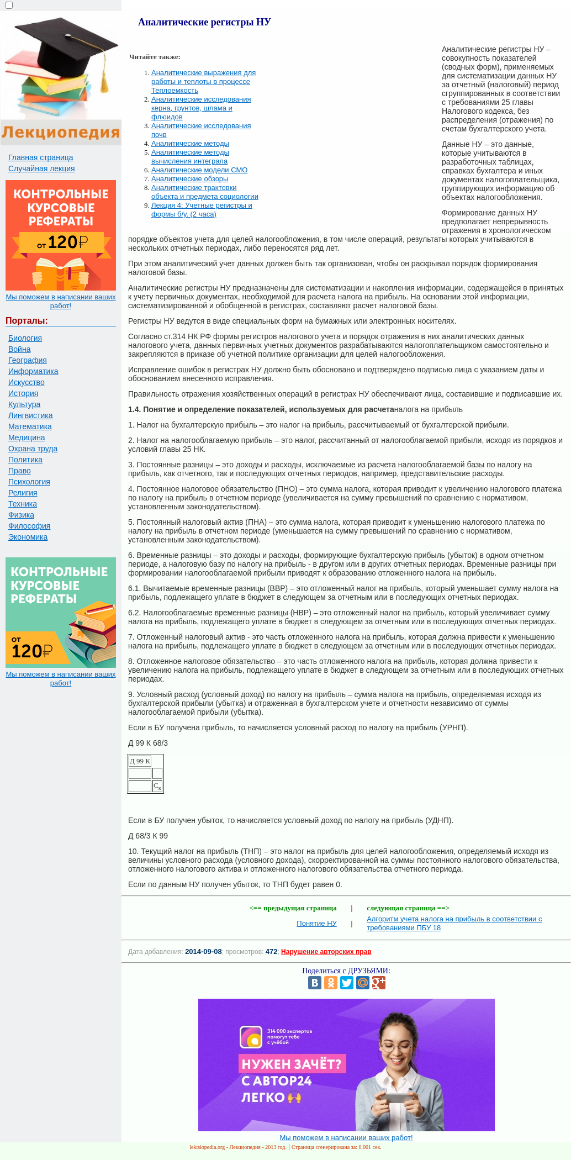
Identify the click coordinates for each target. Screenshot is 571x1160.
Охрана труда (32, 448)
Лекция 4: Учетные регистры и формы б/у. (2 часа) (201, 209)
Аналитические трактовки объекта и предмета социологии (204, 192)
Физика (21, 514)
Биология (25, 338)
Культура (24, 404)
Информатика (33, 371)
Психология (29, 481)
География (27, 360)
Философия (29, 525)
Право (19, 470)
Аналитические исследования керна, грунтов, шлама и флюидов (201, 108)
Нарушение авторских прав (326, 952)
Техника (22, 503)
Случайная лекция (41, 168)
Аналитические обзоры (189, 179)
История (23, 393)
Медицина (26, 437)
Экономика (27, 536)
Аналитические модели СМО (199, 170)
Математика (30, 426)
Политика (25, 459)
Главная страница (40, 157)
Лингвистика (30, 415)
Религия (23, 492)
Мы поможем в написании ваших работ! (60, 301)
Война (19, 349)
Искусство (26, 382)
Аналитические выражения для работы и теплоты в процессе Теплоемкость (203, 81)
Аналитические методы (190, 143)
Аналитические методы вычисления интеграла (190, 156)
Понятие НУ (317, 923)
